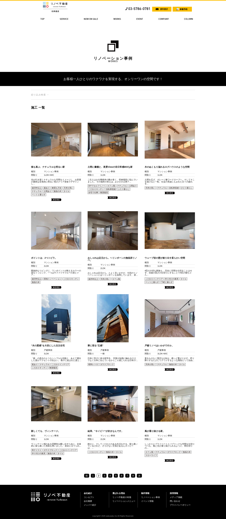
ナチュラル (36, 191)
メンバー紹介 (90, 505)
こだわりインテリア (154, 279)
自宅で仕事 (93, 192)
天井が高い (68, 188)
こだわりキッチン (96, 189)
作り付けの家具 (171, 279)
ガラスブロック (107, 364)
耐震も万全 (57, 188)
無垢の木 (57, 191)
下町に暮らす (167, 282)
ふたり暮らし (123, 189)
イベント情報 (147, 501)
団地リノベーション (52, 279)
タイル (66, 191)
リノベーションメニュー (123, 501)
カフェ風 (111, 186)
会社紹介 (88, 493)
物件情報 (145, 493)
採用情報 (174, 493)
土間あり (47, 191)
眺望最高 (104, 192)
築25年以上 (37, 188)
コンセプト (89, 497)
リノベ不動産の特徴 (121, 497)
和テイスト (36, 450)
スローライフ (151, 455)
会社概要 (88, 501)
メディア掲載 (176, 497)
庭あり (47, 188)
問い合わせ (175, 501)
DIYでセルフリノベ (96, 186)
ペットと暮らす (38, 195)
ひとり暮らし (187, 188)
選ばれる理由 (118, 493)
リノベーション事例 (150, 497)
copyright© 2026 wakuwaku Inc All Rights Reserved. (113, 516)
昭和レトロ (93, 364)
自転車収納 (111, 189)
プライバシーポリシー (180, 505)
